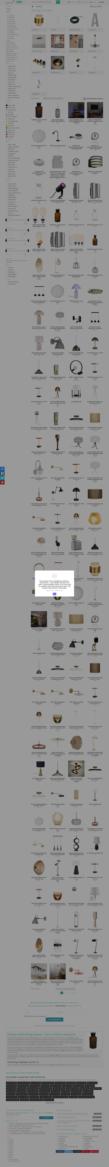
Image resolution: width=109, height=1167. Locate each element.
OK (54, 594)
